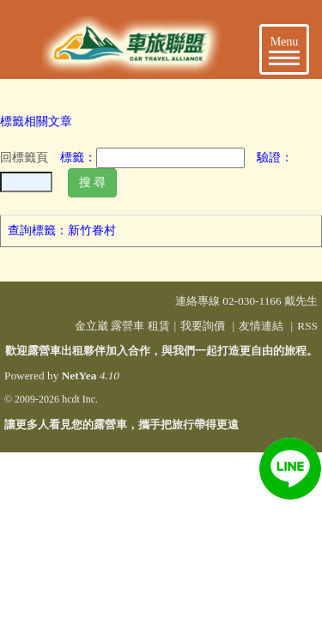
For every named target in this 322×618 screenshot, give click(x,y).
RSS (307, 325)
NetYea (79, 375)
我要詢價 (202, 325)
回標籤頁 (24, 157)
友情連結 (261, 325)
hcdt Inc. (80, 399)
